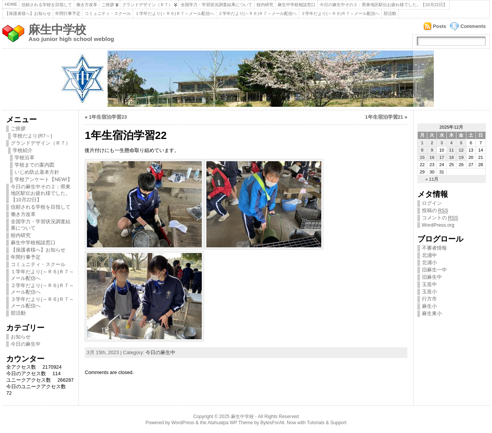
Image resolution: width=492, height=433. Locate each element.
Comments (472, 26)
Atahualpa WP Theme (230, 422)
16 (432, 157)
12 (461, 150)
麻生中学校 (57, 29)
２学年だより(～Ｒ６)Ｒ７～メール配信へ (257, 13)
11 (451, 150)
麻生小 (429, 306)
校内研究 (265, 4)
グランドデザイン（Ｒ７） (147, 4)
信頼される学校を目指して (46, 4)
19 (461, 157)
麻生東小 (432, 313)
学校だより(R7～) (32, 136)
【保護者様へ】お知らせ (28, 13)
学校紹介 (23, 150)
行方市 (429, 299)
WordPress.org (438, 225)
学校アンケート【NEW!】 (43, 179)
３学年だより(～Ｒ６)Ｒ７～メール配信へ (340, 13)
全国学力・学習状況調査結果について (216, 4)
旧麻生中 (432, 277)
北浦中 (429, 255)
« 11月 (431, 179)
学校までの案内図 (34, 165)
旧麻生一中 (434, 270)
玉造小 (429, 291)
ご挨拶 (107, 4)
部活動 (390, 13)
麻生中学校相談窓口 (296, 4)
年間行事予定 (67, 13)
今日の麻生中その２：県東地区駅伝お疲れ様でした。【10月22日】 (383, 4)
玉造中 (429, 284)
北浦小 (429, 262)
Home (11, 4)
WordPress (183, 422)
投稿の (435, 211)
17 (441, 157)
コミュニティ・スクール (108, 13)
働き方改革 (86, 4)
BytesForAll (272, 422)
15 (422, 157)
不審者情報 (434, 248)
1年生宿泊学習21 (384, 117)
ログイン (432, 203)
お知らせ (21, 337)
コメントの (440, 218)
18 (451, 157)
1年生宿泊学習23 (108, 117)
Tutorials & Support (327, 422)
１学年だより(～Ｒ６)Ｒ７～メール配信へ (174, 13)
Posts (439, 26)
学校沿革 (24, 157)
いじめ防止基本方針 (37, 172)
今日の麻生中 (26, 344)
